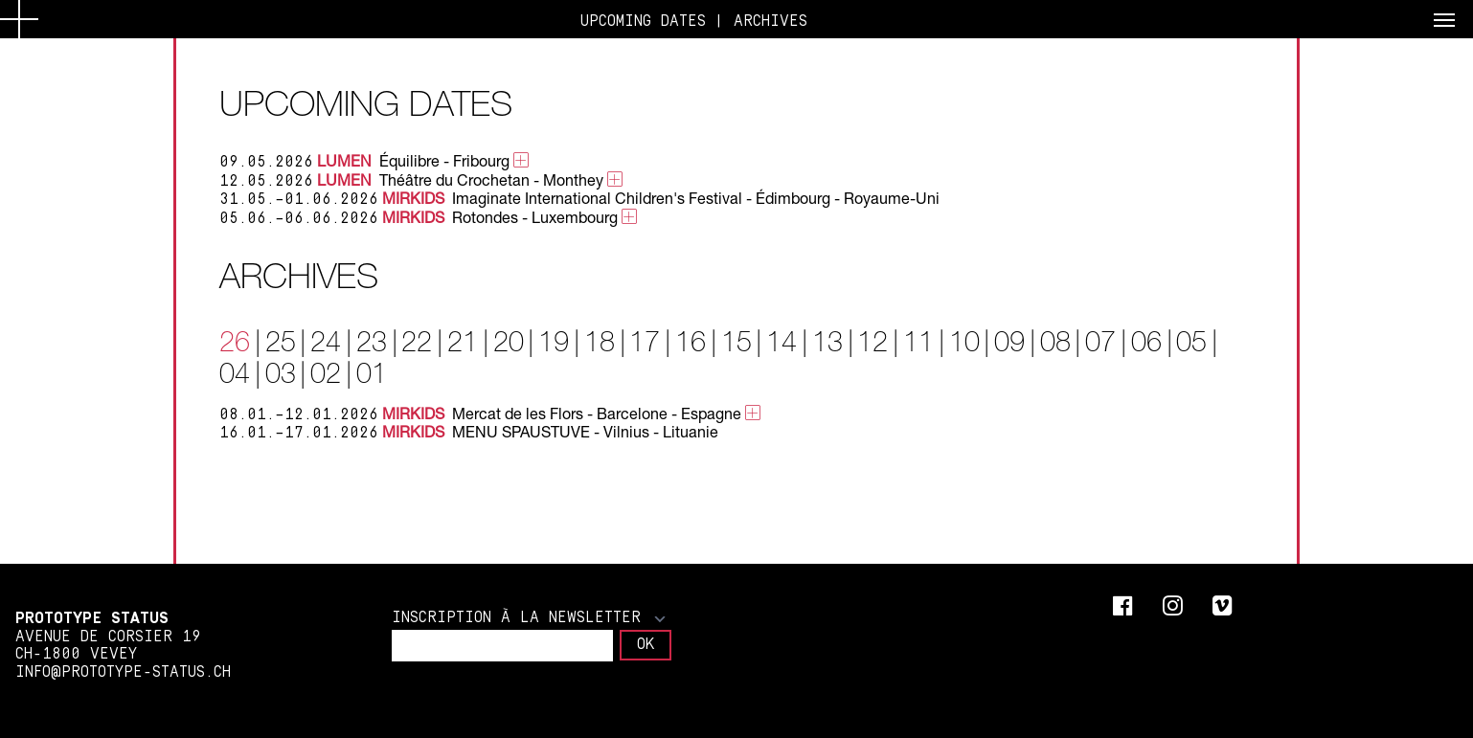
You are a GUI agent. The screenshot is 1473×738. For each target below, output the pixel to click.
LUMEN (344, 160)
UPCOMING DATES (643, 21)
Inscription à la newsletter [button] (530, 617)
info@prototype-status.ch (123, 672)
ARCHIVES (770, 21)
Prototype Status (92, 618)
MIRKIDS (413, 198)
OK (645, 644)
